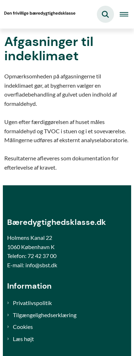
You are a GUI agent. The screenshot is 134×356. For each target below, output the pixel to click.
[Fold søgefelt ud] (105, 14)
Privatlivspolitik (32, 302)
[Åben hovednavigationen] (127, 14)
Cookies (23, 326)
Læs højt (23, 338)
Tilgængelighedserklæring (44, 314)
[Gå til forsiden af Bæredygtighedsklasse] (38, 14)
